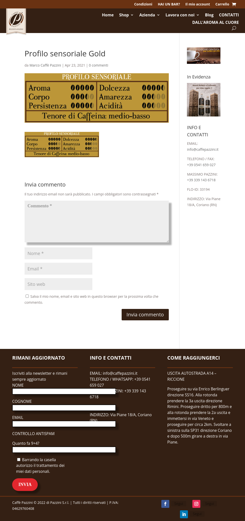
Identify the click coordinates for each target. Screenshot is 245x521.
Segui (178, 503)
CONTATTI (229, 15)
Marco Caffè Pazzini (45, 65)
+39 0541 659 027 (201, 164)
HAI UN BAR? (169, 4)
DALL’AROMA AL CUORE (215, 23)
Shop (124, 15)
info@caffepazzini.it (202, 149)
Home (108, 15)
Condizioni (143, 4)
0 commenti (98, 65)
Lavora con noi (180, 15)
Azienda (147, 15)
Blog (209, 15)
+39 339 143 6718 (201, 180)
